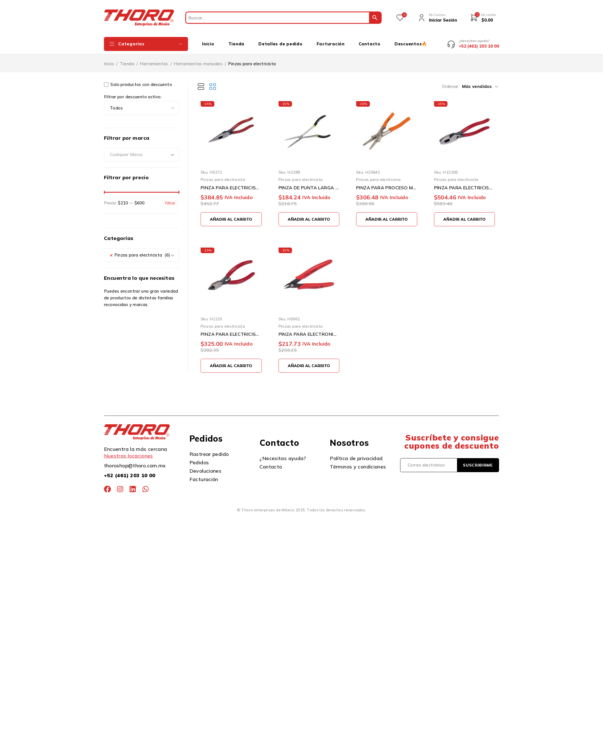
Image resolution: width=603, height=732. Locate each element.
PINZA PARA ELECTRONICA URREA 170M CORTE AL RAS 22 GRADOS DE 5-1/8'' (309, 330)
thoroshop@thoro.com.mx (135, 461)
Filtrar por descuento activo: (133, 92)
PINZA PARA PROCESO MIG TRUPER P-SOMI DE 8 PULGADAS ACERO (386, 183)
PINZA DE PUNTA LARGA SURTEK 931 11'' (309, 183)
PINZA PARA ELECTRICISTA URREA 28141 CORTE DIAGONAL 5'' (231, 330)
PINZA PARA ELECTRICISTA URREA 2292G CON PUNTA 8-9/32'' (231, 183)
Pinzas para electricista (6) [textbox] (140, 251)
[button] (231, 215)
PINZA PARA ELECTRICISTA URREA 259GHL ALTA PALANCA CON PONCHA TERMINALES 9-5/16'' (464, 183)
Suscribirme (478, 460)
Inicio (109, 59)
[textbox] (141, 150)
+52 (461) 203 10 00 (130, 471)
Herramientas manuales (198, 59)
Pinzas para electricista (223, 175)
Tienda (127, 59)
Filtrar (170, 198)
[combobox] (141, 150)
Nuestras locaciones (128, 451)
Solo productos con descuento (138, 80)
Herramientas (154, 59)
